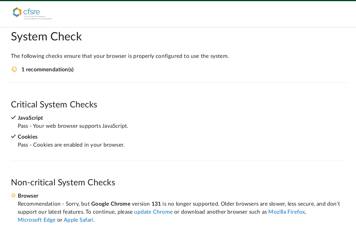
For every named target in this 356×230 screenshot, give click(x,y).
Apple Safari (78, 220)
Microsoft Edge (37, 220)
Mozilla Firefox (286, 212)
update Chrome (153, 212)
